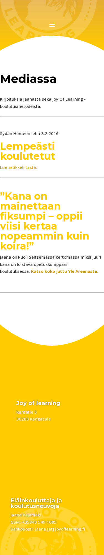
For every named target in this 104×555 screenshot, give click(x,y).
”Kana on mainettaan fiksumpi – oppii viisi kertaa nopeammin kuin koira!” (44, 221)
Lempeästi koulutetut (27, 151)
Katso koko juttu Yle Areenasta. (64, 271)
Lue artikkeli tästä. (18, 167)
